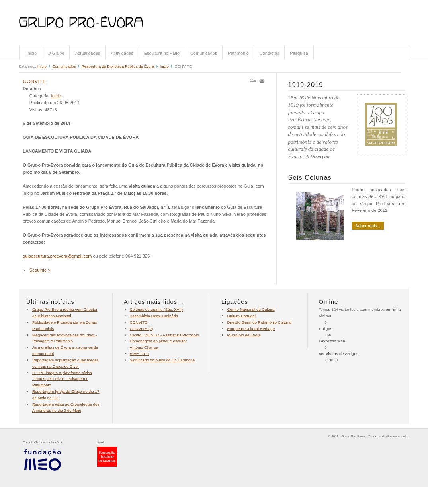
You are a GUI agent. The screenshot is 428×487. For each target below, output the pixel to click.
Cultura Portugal (241, 316)
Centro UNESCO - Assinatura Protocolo (164, 335)
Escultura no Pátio (162, 53)
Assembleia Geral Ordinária (154, 316)
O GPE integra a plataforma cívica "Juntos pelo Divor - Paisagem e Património (62, 379)
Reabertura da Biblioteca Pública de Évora (118, 66)
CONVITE (34, 81)
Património (238, 53)
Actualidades (87, 53)
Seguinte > (40, 270)
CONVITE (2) (141, 328)
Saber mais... (368, 225)
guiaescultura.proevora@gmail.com (57, 256)
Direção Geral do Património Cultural (259, 322)
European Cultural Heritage (251, 328)
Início (42, 66)
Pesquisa (299, 53)
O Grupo (55, 53)
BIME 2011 (139, 353)
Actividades (122, 53)
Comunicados (203, 53)
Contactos (269, 53)
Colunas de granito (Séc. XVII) (156, 309)
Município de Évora (244, 335)
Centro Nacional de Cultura (250, 309)
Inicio (32, 53)
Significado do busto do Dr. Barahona (162, 360)
